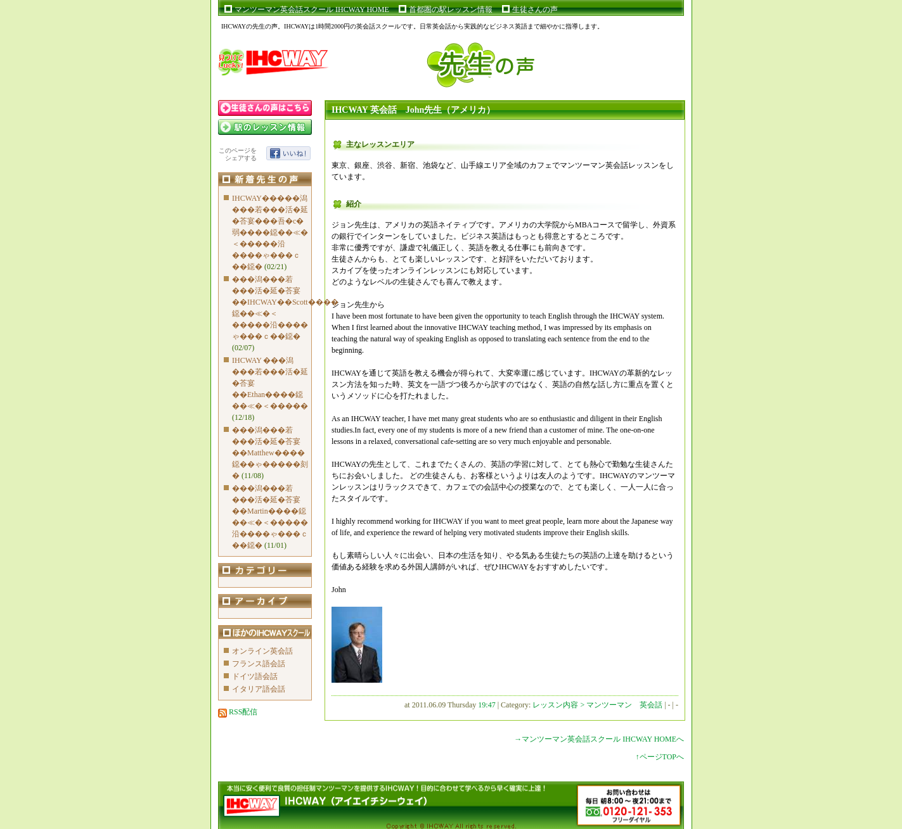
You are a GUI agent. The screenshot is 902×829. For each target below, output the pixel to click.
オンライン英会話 (262, 651)
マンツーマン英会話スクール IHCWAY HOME (312, 9)
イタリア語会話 (258, 689)
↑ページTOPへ (660, 756)
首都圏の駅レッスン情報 (451, 9)
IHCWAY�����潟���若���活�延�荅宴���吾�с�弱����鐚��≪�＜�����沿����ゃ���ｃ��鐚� (270, 232)
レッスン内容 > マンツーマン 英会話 (598, 704)
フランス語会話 (258, 663)
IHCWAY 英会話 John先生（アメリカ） (413, 110)
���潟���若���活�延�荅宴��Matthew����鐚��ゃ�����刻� (270, 453)
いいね (288, 153)
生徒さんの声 (535, 9)
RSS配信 (237, 711)
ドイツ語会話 (255, 676)
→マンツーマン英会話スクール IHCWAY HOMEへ (599, 739)
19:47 (486, 704)
